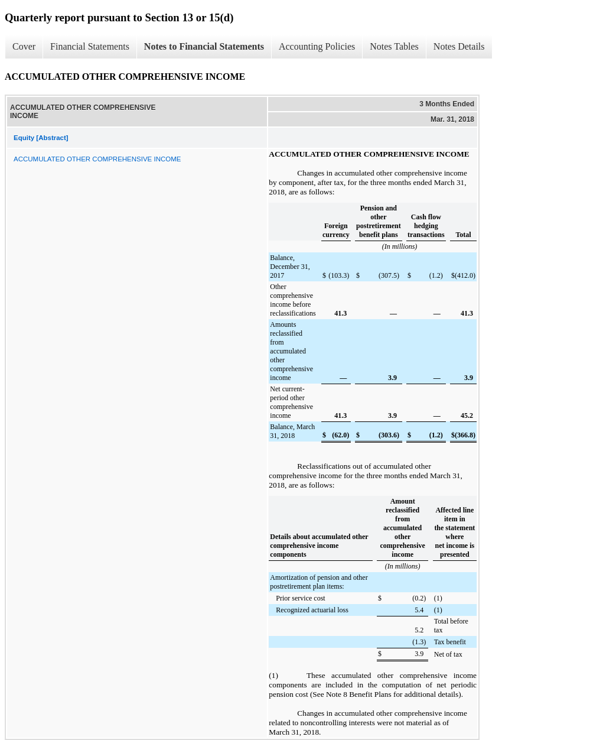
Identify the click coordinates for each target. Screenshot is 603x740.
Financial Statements (89, 46)
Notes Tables (394, 46)
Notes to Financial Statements (204, 46)
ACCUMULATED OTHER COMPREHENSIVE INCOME (97, 159)
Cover (23, 46)
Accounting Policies (317, 46)
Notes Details (459, 46)
